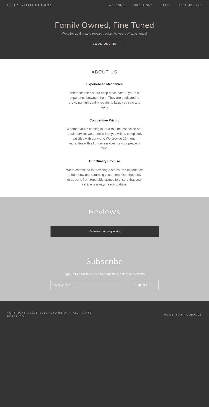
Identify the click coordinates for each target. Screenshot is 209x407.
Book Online (104, 43)
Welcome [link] (117, 5)
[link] (29, 5)
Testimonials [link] (190, 5)
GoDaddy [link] (194, 314)
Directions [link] (143, 5)
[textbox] (88, 285)
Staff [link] (165, 5)
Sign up (144, 285)
